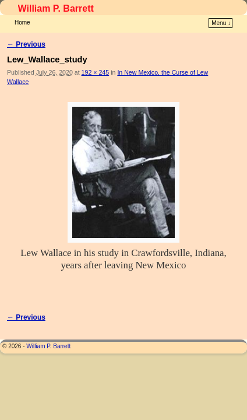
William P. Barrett (56, 8)
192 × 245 (96, 54)
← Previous (26, 27)
